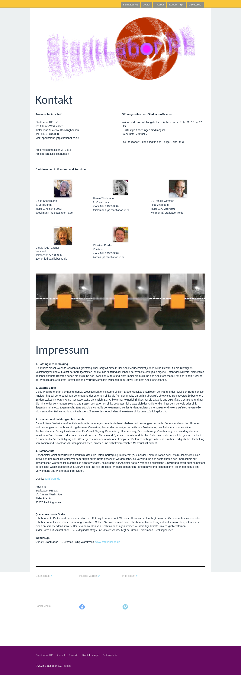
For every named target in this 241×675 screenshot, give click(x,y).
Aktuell (146, 4)
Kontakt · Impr (176, 4)
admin (67, 665)
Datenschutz (195, 4)
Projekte (161, 4)
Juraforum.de (52, 478)
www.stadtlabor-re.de (107, 541)
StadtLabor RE (130, 4)
